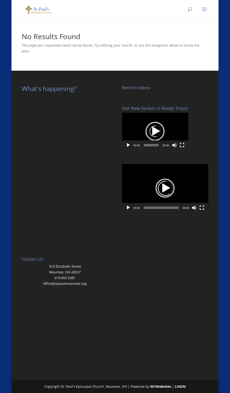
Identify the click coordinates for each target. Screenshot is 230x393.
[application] (155, 131)
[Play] (128, 145)
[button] (155, 131)
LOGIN (180, 386)
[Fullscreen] (182, 145)
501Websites (160, 386)
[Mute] (174, 145)
